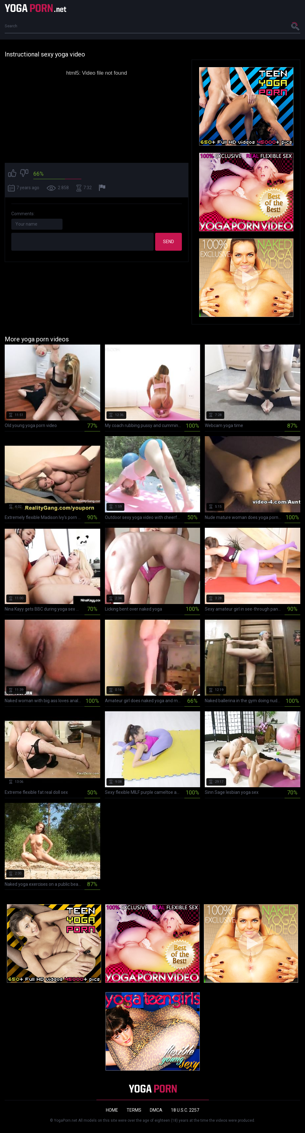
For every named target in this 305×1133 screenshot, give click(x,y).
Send (168, 241)
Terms (134, 1110)
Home (112, 1110)
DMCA (156, 1110)
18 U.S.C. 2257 (185, 1110)
